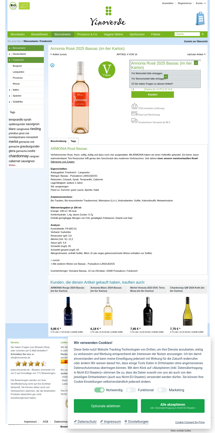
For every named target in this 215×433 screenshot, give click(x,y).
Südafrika (16, 101)
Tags (73, 141)
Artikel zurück (60, 54)
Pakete (156, 34)
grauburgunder (30, 146)
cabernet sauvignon (22, 161)
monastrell (32, 137)
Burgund (15, 66)
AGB (45, 421)
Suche (180, 34)
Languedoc (16, 72)
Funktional (146, 390)
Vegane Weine (113, 34)
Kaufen (152, 94)
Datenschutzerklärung (66, 421)
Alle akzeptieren (173, 406)
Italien (14, 89)
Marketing (176, 390)
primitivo (13, 133)
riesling (35, 129)
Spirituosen (137, 34)
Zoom (52, 65)
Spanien (15, 95)
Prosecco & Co (87, 34)
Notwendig (114, 390)
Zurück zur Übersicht (196, 41)
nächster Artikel (195, 54)
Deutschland (17, 54)
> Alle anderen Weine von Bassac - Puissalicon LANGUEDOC (83, 264)
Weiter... (13, 165)
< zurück (55, 260)
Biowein (64, 426)
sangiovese (23, 129)
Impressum (30, 421)
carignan (34, 156)
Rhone (14, 83)
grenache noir (26, 141)
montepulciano (17, 137)
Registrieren (185, 3)
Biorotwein (17, 34)
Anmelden (167, 3)
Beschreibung (58, 141)
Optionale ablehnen (105, 406)
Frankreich (46, 41)
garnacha (21, 151)
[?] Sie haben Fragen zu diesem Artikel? (152, 83)
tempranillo (16, 119)
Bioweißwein (39, 34)
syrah (27, 119)
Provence (16, 77)
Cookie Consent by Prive (190, 422)
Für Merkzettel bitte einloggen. (147, 73)
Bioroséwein (62, 34)
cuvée (31, 151)
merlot (13, 141)
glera (12, 151)
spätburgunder (17, 124)
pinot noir (24, 133)
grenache (14, 146)
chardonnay (19, 156)
